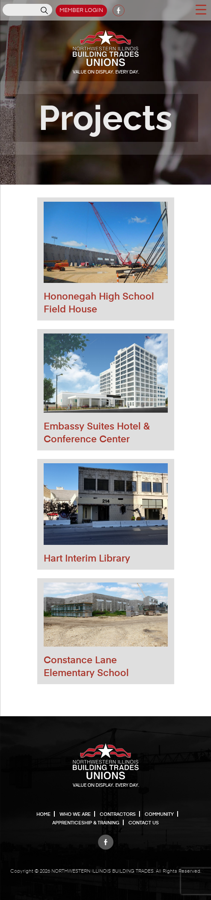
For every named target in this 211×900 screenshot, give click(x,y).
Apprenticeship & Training (85, 823)
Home (43, 814)
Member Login (81, 10)
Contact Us (143, 823)
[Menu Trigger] (200, 9)
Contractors (118, 814)
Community (159, 814)
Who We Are (75, 814)
